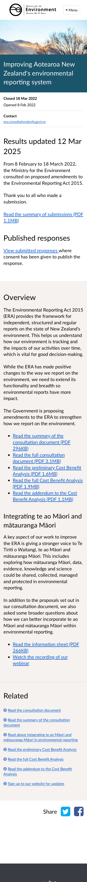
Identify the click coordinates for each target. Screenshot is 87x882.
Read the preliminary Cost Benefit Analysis (40, 749)
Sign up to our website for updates (33, 783)
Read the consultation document (32, 710)
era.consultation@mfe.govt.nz (24, 122)
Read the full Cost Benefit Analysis (33, 759)
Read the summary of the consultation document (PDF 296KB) (42, 442)
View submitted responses (31, 250)
